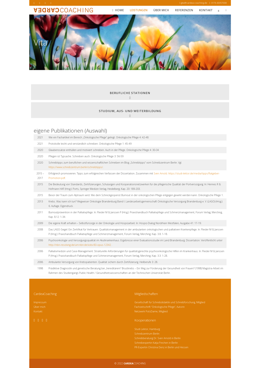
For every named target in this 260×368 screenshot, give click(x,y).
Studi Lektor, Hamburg (147, 329)
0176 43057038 (219, 2)
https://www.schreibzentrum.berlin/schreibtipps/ (76, 167)
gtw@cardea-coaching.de (194, 2)
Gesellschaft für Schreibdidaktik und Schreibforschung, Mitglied (169, 302)
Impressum (40, 302)
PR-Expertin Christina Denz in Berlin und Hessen (161, 347)
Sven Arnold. (161, 173)
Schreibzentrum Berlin (146, 333)
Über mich (39, 306)
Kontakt (38, 311)
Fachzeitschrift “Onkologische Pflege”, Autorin (159, 306)
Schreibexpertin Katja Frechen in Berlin (156, 342)
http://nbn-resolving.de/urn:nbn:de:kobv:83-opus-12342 (80, 245)
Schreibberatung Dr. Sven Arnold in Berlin (157, 338)
